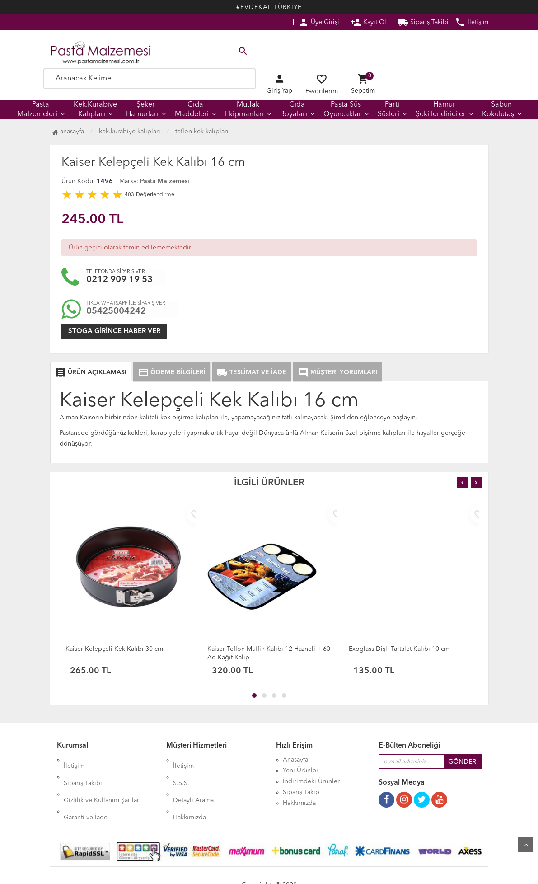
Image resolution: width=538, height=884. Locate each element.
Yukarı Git (525, 844)
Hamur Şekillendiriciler (441, 109)
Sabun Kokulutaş (498, 109)
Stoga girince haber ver (114, 331)
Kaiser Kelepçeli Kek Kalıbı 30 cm (114, 649)
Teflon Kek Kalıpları (202, 131)
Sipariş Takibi (423, 22)
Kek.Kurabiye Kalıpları (95, 109)
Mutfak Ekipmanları (244, 109)
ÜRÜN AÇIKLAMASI (90, 372)
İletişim (471, 22)
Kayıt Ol (368, 22)
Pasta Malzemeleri (37, 109)
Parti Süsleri (388, 109)
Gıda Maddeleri (192, 109)
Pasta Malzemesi (164, 181)
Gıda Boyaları (293, 109)
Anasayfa (68, 131)
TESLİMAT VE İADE (251, 372)
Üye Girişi (318, 22)
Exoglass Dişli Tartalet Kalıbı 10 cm (399, 649)
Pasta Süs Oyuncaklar (342, 109)
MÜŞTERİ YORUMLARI (337, 372)
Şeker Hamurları (142, 109)
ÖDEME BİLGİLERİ (172, 372)
